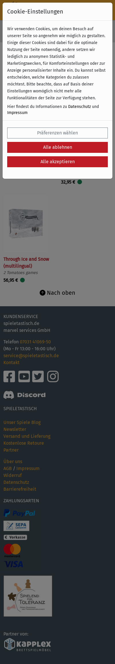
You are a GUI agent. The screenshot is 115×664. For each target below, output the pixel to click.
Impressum (17, 112)
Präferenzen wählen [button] (57, 133)
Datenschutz (79, 106)
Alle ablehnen (57, 147)
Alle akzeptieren (58, 161)
